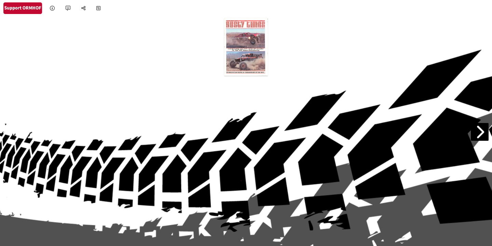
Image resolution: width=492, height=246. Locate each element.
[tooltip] (52, 8)
